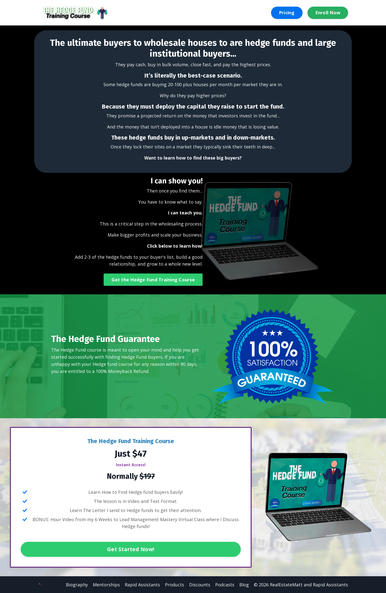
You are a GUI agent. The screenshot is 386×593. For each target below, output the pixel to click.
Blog (244, 585)
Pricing (287, 13)
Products (174, 585)
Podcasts (224, 585)
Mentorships (106, 585)
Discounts (199, 585)
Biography (77, 585)
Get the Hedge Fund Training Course (153, 280)
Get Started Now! (130, 549)
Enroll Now (327, 13)
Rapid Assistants (142, 585)
